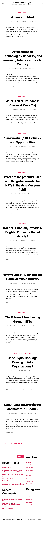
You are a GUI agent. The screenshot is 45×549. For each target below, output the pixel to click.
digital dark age (19, 412)
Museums (9, 222)
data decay (12, 412)
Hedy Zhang (15, 203)
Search (3, 480)
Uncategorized (22, 12)
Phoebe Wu (15, 301)
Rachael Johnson (15, 73)
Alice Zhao (15, 155)
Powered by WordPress (30, 545)
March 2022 (29, 491)
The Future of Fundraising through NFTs (22, 339)
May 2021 (28, 499)
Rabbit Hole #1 (29, 526)
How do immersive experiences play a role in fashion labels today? (12, 526)
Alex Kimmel (15, 393)
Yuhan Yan (15, 254)
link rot (24, 412)
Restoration (16, 90)
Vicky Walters (15, 440)
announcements (30, 520)
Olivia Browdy (15, 114)
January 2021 (29, 510)
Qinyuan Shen (15, 21)
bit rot (8, 412)
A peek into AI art (22, 17)
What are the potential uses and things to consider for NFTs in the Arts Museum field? (22, 192)
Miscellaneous (29, 523)
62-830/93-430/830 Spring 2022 (22, 3)
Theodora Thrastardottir (15, 348)
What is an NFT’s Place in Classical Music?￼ (22, 107)
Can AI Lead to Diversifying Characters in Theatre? (22, 431)
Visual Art (22, 90)
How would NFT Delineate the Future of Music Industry (22, 292)
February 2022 (29, 494)
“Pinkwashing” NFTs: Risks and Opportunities (22, 146)
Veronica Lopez (6, 533)
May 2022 (28, 488)
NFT (13, 222)
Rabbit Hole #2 (22, 47)
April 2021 (28, 502)
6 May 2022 (23, 114)
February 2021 (29, 507)
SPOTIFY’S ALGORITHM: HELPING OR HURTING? (11, 530)
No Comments (33, 21)
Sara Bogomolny (6, 524)
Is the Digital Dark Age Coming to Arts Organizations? (22, 384)
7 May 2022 (23, 21)
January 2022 (29, 496)
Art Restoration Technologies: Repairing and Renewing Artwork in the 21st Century (22, 60)
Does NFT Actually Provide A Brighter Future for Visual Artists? (22, 243)
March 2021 (29, 505)
